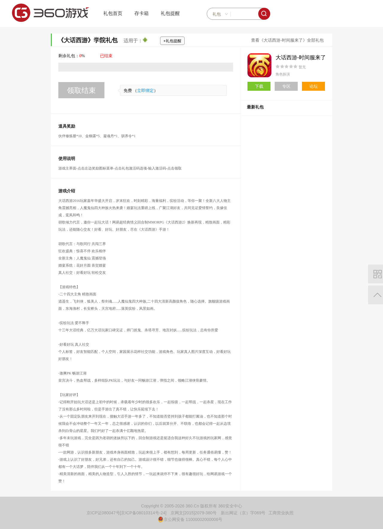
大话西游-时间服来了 (301, 58)
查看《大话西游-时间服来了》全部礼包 (287, 40)
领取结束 (81, 90)
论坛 (313, 86)
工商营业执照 (281, 512)
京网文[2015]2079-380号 (194, 512)
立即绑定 (145, 90)
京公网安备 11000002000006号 (190, 519)
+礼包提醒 (172, 41)
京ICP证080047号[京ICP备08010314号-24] (126, 512)
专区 (286, 86)
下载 (259, 86)
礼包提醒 (170, 13)
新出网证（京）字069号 (243, 512)
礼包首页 (112, 13)
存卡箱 (141, 13)
